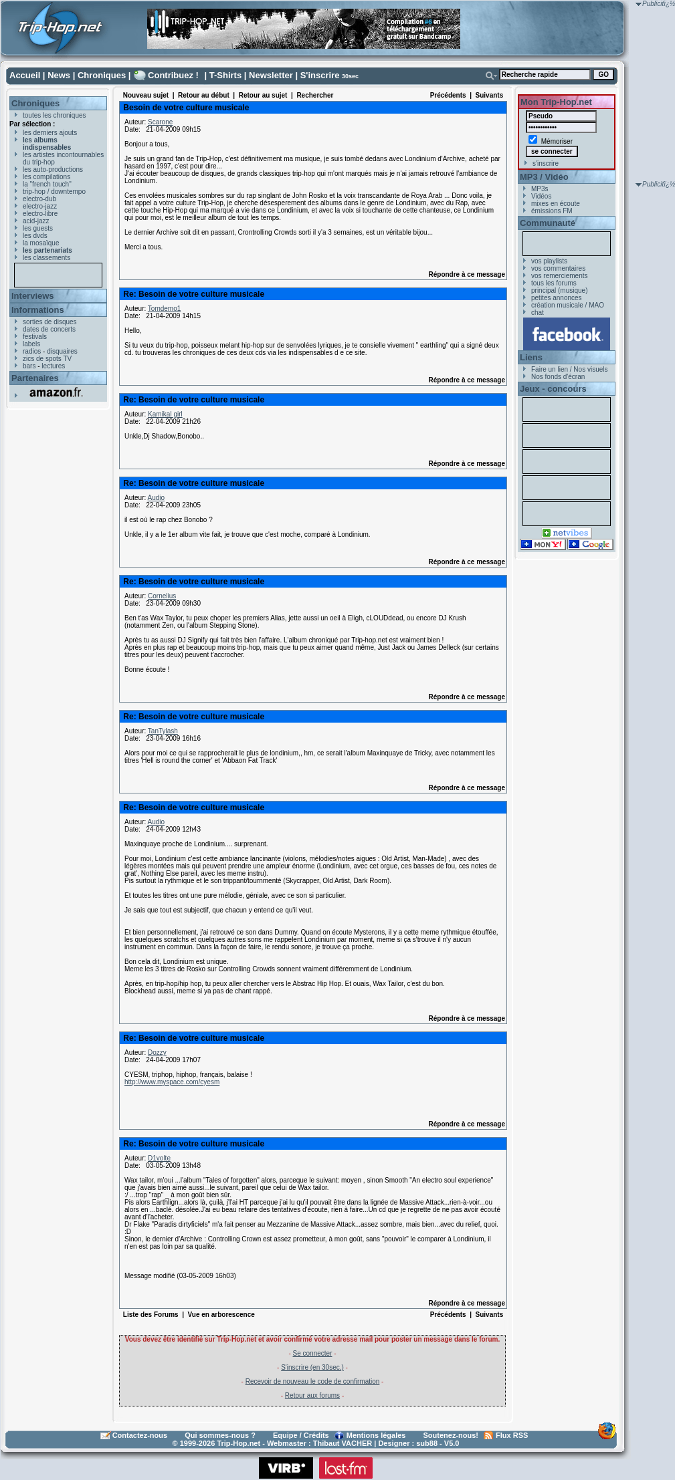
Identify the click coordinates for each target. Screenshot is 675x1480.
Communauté (547, 223)
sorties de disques (50, 322)
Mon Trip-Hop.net (556, 102)
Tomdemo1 (164, 308)
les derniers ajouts (50, 132)
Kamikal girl (165, 414)
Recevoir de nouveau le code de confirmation (313, 1381)
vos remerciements (559, 275)
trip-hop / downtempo (54, 191)
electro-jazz (40, 206)
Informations (37, 310)
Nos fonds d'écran (558, 376)
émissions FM (552, 211)
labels (31, 344)
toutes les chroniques (54, 115)
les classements (46, 257)
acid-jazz (36, 221)
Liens (531, 357)
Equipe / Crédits (301, 1435)
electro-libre (40, 213)
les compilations (46, 176)
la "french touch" (47, 184)
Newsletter (271, 75)
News (58, 75)
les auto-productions (53, 169)
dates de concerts (49, 329)
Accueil (24, 75)
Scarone (160, 122)
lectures (53, 366)
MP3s (540, 189)
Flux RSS (512, 1435)
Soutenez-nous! (451, 1435)
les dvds (35, 235)
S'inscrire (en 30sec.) (312, 1367)
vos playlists (549, 261)
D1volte (159, 1158)
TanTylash (163, 731)
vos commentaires (558, 268)
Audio (156, 497)
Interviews (32, 296)
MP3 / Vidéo (544, 177)
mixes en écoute (555, 203)
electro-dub (39, 199)
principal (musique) (559, 290)
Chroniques (102, 75)
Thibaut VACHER (342, 1443)
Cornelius (162, 596)
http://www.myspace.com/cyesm (171, 1082)
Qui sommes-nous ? (220, 1435)
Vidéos (541, 196)
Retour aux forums (312, 1395)
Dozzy (157, 1052)
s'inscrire (546, 163)
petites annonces (556, 297)
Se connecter (312, 1353)
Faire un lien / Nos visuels (569, 369)
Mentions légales (376, 1435)
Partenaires (35, 378)
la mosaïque (41, 243)
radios (32, 351)
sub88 (427, 1443)
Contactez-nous (140, 1435)
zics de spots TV (47, 358)
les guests (38, 228)
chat (537, 312)
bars (29, 366)
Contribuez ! (173, 75)
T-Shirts (225, 75)
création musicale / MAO (567, 305)
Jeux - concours (553, 389)
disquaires (62, 351)
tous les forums (554, 283)
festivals (35, 336)
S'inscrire (320, 75)
